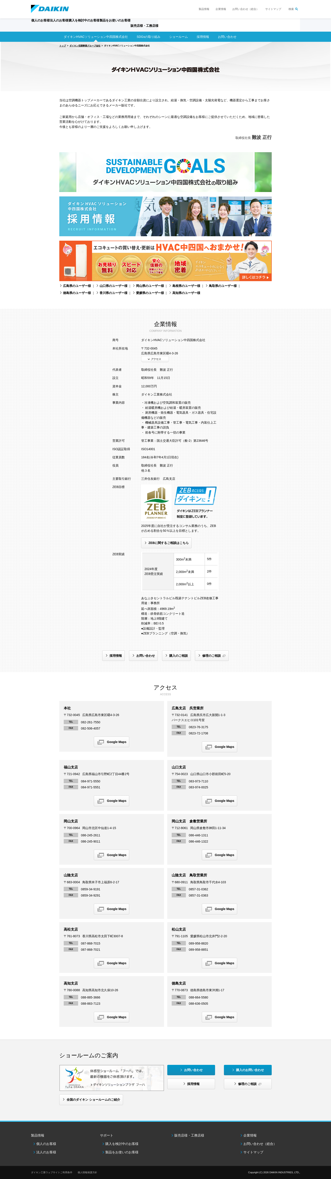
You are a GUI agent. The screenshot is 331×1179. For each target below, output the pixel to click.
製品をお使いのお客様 (122, 1152)
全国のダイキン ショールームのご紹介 (93, 1099)
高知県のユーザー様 (186, 293)
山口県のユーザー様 (113, 286)
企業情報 (221, 9)
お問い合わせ (145, 655)
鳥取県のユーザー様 (223, 286)
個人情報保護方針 (87, 1172)
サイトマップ (273, 9)
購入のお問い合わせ (250, 1070)
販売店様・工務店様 (178, 28)
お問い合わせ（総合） (245, 9)
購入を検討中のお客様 (122, 1144)
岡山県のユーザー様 (150, 286)
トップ (62, 45)
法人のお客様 (46, 1152)
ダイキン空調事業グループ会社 (84, 45)
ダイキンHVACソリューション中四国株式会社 (96, 36)
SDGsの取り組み (148, 36)
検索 (291, 9)
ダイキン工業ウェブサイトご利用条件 (51, 1172)
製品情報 (204, 9)
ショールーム (178, 36)
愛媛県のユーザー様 (150, 293)
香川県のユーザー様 (113, 293)
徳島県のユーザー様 (77, 293)
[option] (165, 66)
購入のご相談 (178, 655)
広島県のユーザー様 (77, 286)
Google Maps (116, 742)
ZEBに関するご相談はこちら (168, 543)
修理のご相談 (211, 655)
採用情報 (203, 36)
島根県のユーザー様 (186, 286)
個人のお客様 (46, 1144)
